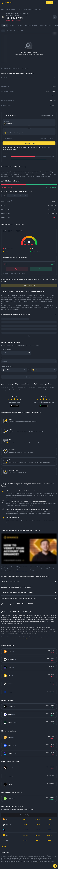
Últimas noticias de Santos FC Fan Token (15, 315)
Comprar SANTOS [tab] (10, 115)
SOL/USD (25, 830)
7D (7, 30)
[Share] (55, 17)
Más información (30, 639)
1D (3, 30)
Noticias (20, 25)
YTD (22, 30)
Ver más (3, 846)
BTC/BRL (49, 819)
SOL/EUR (37, 830)
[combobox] (8, 132)
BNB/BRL (49, 835)
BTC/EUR (37, 819)
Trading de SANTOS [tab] (47, 115)
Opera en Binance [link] (29, 285)
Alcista (41, 269)
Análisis (12, 25)
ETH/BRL (49, 824)
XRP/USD (25, 840)
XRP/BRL (49, 840)
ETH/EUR (37, 824)
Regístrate (49, 3)
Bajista (17, 269)
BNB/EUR (37, 835)
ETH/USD (25, 824)
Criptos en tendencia (46, 25)
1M (11, 30)
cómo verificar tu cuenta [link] (22, 571)
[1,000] (15, 353)
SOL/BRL (49, 830)
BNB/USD (25, 835)
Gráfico (5, 25)
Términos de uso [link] (41, 863)
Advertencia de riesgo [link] (51, 863)
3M (14, 30)
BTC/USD (25, 819)
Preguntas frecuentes (31, 25)
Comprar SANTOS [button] (29, 143)
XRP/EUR (37, 840)
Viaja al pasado (29, 377)
